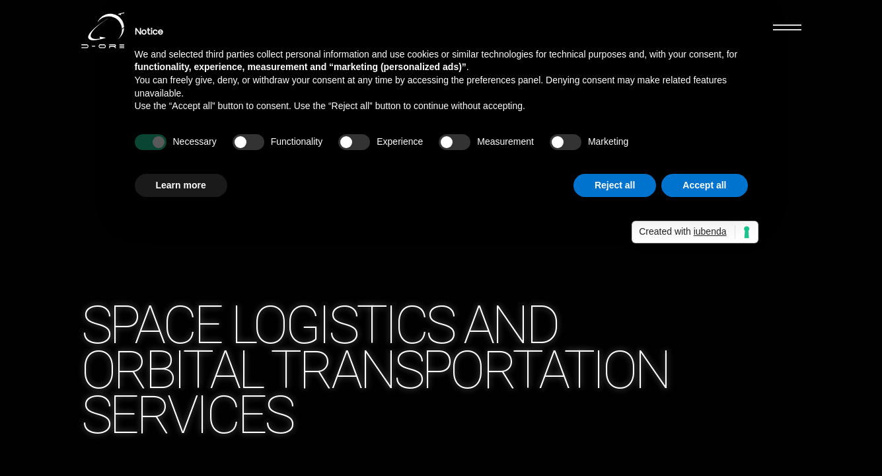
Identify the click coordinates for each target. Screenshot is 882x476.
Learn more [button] (181, 185)
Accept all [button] (704, 185)
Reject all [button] (615, 185)
